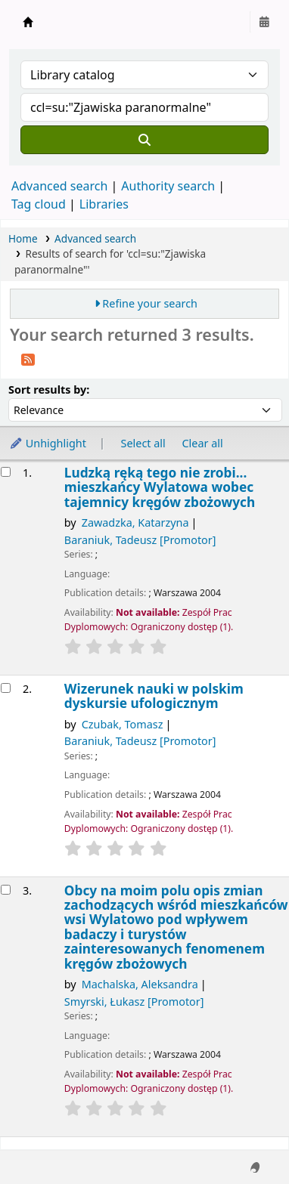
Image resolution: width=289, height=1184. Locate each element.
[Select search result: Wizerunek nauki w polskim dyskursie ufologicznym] (6, 688)
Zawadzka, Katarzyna (135, 522)
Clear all (202, 443)
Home (23, 238)
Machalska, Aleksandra (140, 984)
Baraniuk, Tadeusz (140, 540)
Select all (143, 443)
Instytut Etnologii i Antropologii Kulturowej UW (28, 22)
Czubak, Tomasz (122, 724)
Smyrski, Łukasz (134, 1001)
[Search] (144, 139)
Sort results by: (48, 389)
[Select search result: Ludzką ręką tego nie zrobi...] (6, 472)
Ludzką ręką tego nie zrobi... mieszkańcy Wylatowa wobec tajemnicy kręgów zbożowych (159, 487)
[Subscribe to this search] (28, 358)
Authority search (168, 186)
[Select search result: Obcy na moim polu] (6, 890)
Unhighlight (47, 443)
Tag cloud (38, 204)
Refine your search (149, 303)
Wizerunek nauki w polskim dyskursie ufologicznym (154, 696)
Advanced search (59, 186)
